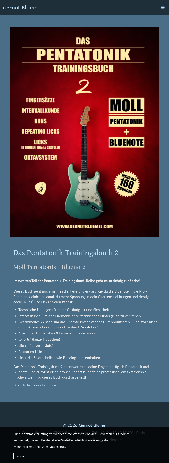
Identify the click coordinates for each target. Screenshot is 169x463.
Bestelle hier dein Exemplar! (35, 385)
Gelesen (21, 456)
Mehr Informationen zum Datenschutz (39, 446)
